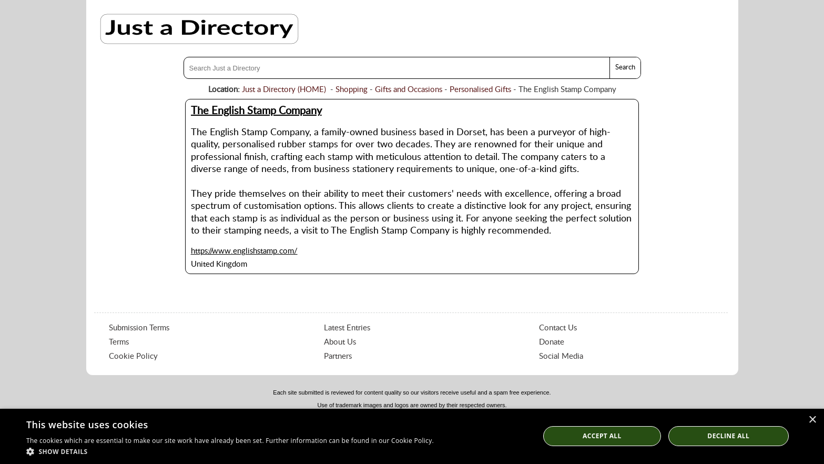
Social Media (561, 356)
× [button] (812, 420)
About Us (340, 342)
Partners (338, 356)
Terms (119, 342)
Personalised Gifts (480, 90)
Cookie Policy (133, 356)
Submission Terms (139, 328)
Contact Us (558, 328)
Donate (551, 342)
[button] (230, 451)
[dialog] (412, 436)
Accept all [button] (602, 435)
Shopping (351, 90)
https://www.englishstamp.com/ (244, 251)
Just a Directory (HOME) (284, 90)
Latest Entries (347, 328)
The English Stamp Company (256, 111)
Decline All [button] (728, 435)
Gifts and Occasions (408, 90)
